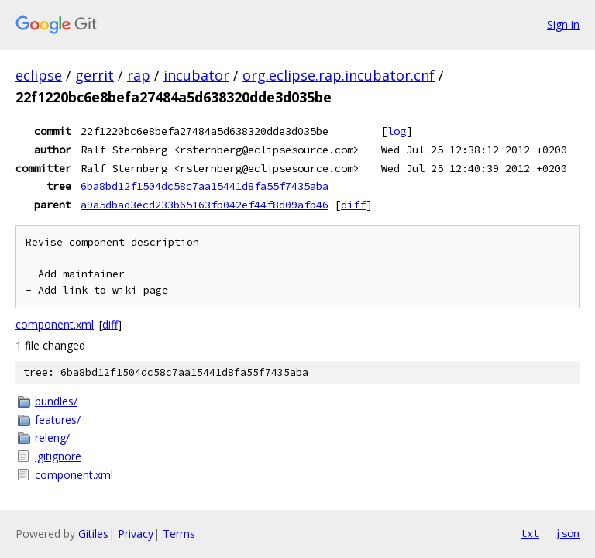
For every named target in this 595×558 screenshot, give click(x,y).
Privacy (135, 533)
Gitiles (93, 533)
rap (138, 75)
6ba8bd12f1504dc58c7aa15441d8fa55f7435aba (204, 186)
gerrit (94, 75)
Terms (179, 533)
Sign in (563, 24)
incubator (196, 75)
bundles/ (56, 401)
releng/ (52, 437)
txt (530, 533)
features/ (58, 419)
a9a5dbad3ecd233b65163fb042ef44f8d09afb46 (204, 205)
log (396, 131)
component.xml (54, 324)
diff (353, 205)
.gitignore (58, 456)
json (567, 533)
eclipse (38, 75)
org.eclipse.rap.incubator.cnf (338, 75)
